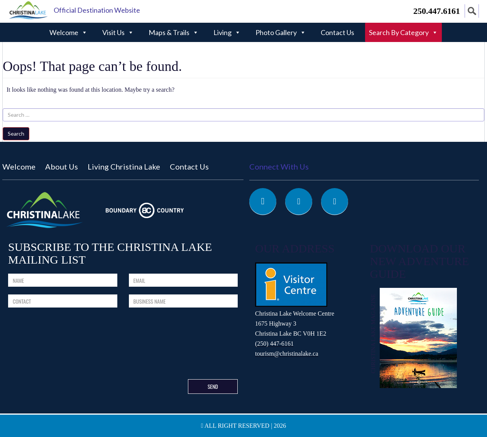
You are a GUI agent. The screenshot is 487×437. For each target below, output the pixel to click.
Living (227, 32)
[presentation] (187, 345)
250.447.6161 (436, 11)
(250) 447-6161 (274, 343)
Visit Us (118, 32)
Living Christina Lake (124, 166)
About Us (61, 166)
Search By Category (403, 32)
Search (16, 133)
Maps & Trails (174, 32)
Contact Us (337, 32)
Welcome (68, 32)
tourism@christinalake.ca (286, 353)
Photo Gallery (280, 32)
